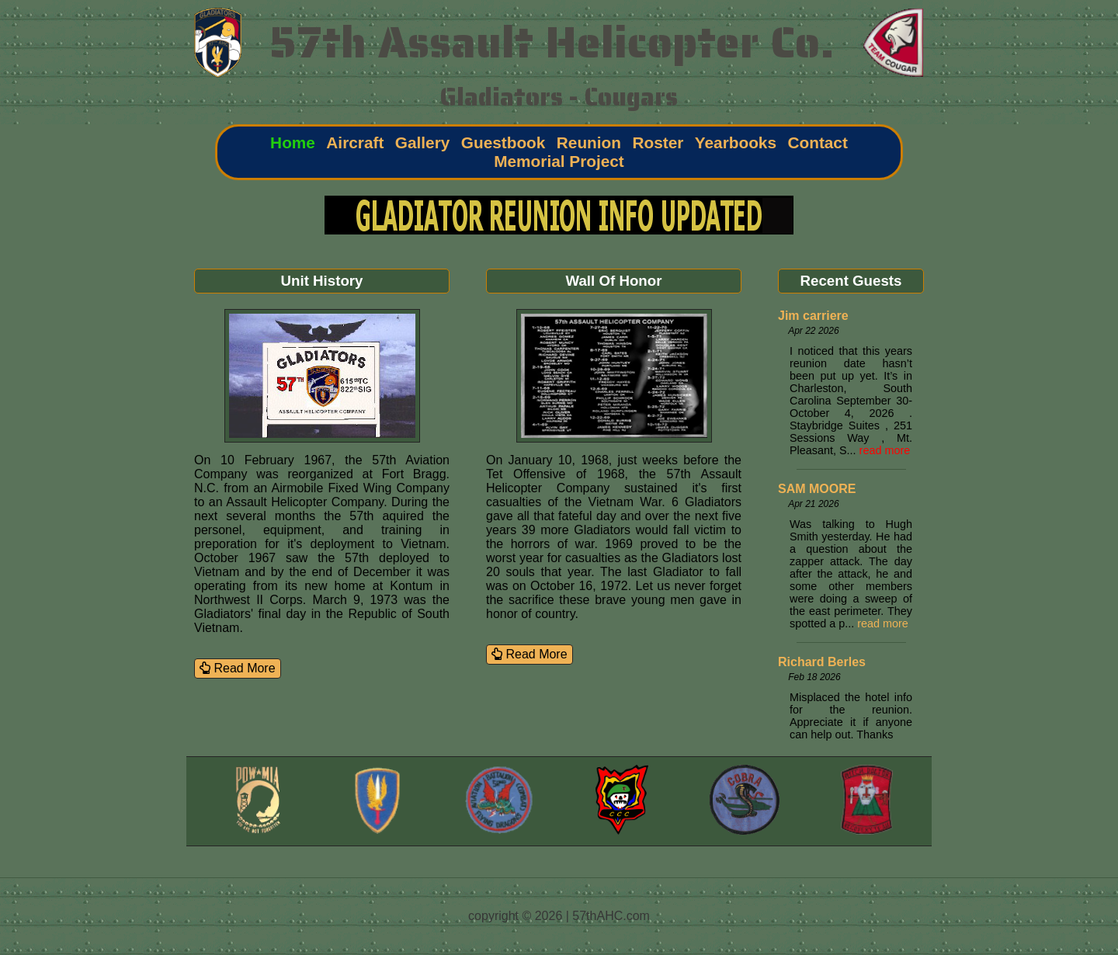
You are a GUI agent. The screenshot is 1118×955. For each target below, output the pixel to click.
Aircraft (355, 142)
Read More (238, 668)
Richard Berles (822, 661)
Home (292, 142)
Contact (817, 142)
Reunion (589, 142)
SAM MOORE (817, 488)
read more (885, 450)
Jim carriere (813, 315)
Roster (657, 142)
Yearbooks (735, 142)
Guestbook (503, 142)
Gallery (422, 142)
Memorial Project (559, 161)
